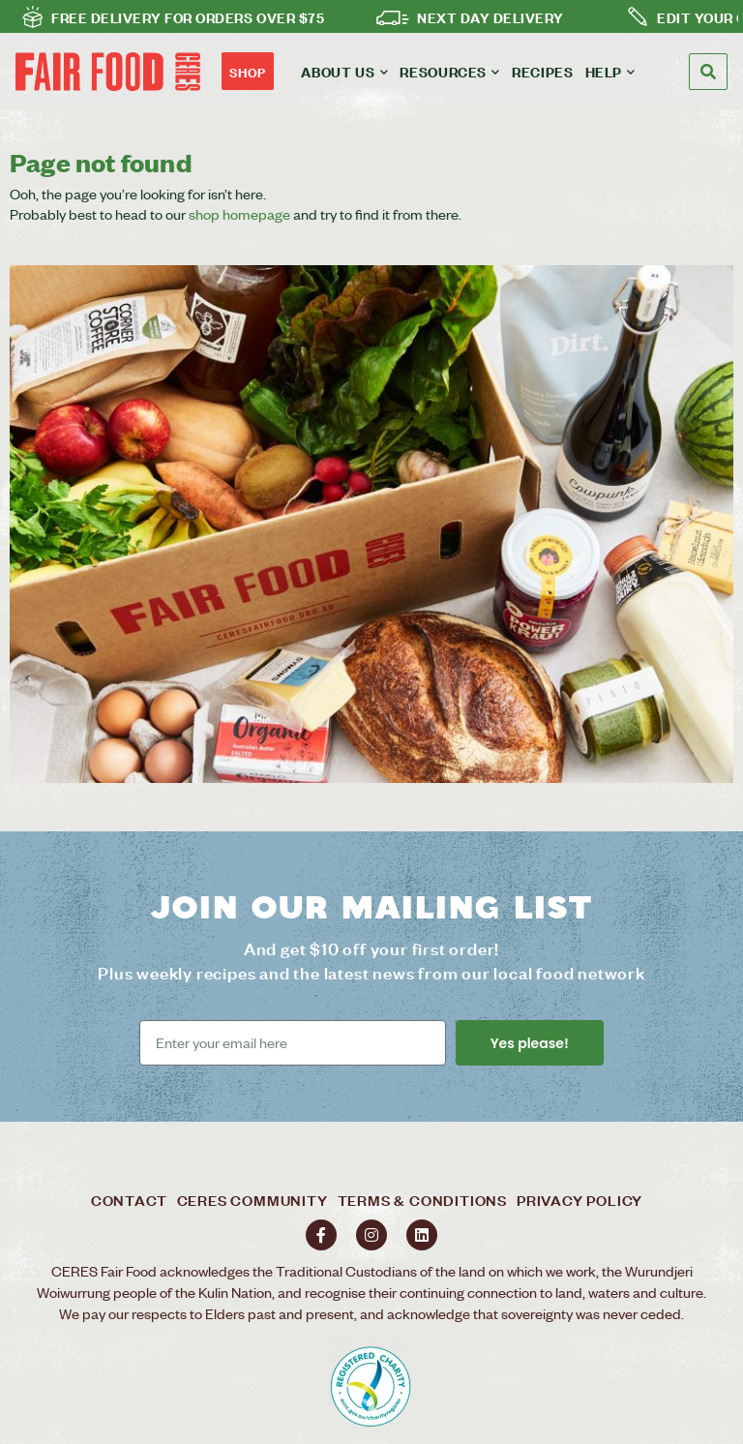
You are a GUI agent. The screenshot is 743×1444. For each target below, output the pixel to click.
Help (610, 71)
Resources (450, 71)
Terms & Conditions (422, 1199)
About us (344, 71)
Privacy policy (579, 1199)
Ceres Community (252, 1199)
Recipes (543, 71)
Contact (129, 1199)
